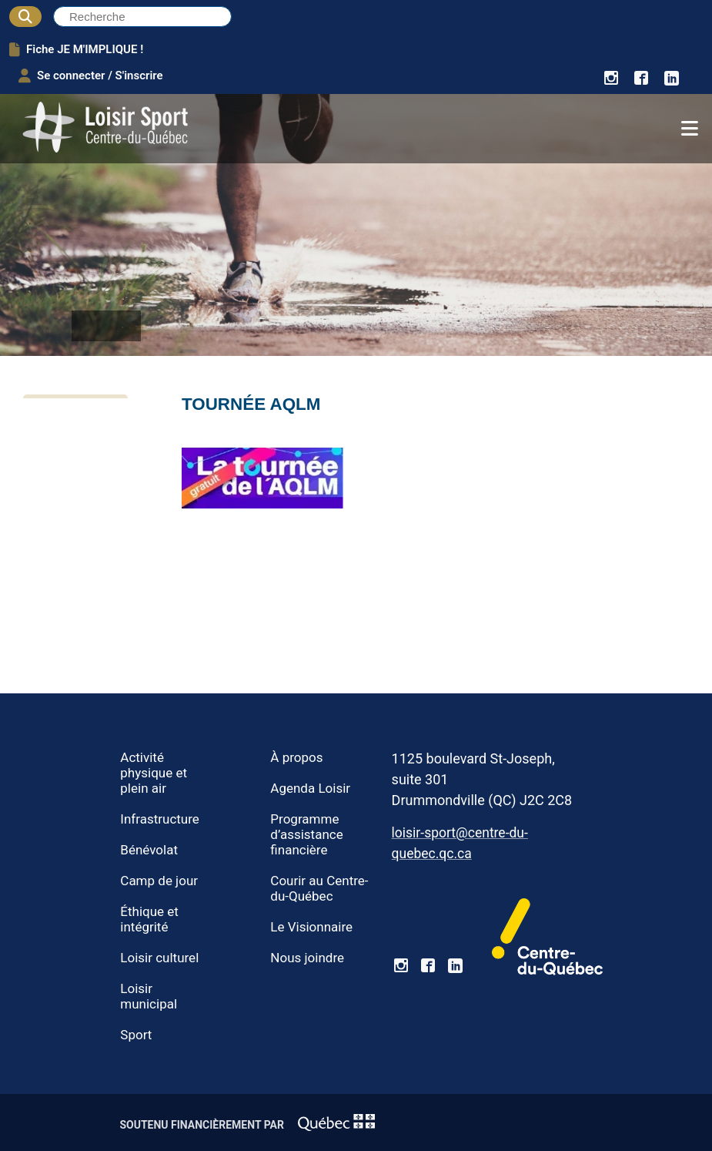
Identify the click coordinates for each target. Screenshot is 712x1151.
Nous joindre (307, 957)
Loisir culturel (159, 957)
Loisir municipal (148, 996)
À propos (296, 757)
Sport (136, 1034)
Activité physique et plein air (153, 773)
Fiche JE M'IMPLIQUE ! (76, 49)
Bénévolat (149, 849)
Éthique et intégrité (149, 919)
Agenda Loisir (310, 788)
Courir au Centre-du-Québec (319, 888)
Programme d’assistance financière (306, 834)
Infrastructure (159, 819)
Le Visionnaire (311, 927)
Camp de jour (159, 880)
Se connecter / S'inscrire (90, 75)
